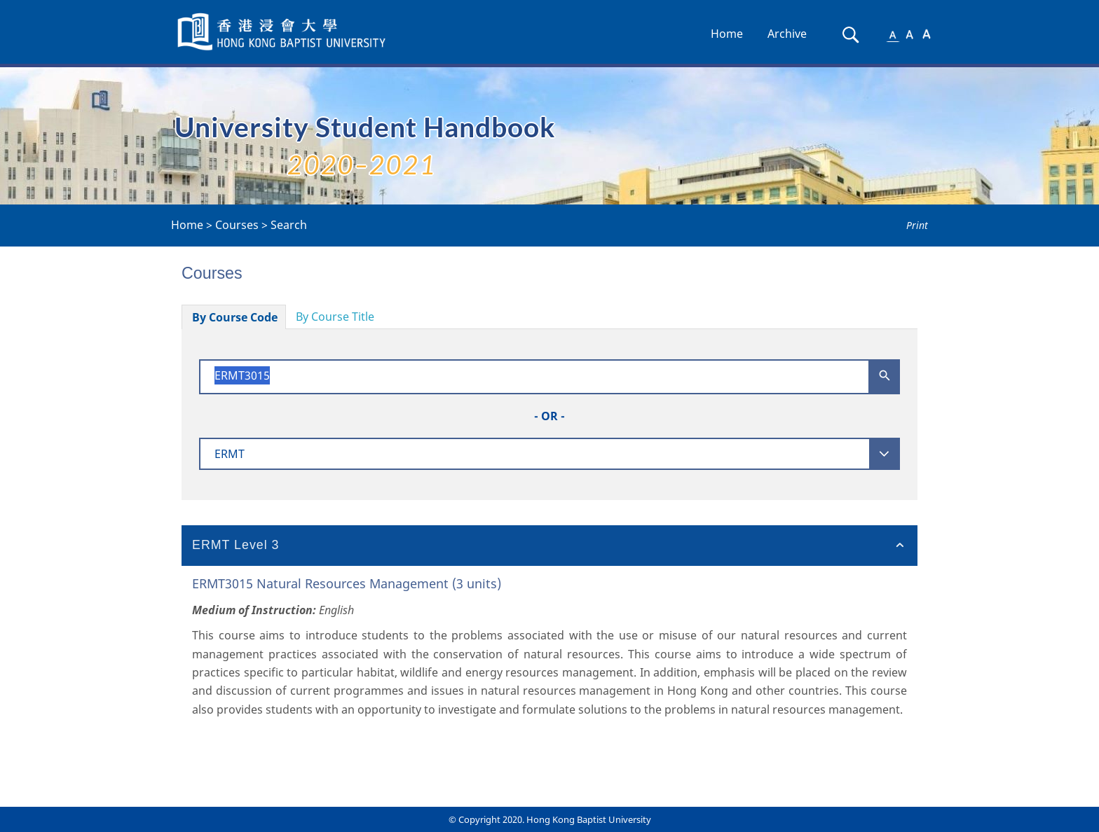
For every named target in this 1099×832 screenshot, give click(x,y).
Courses (237, 225)
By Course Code (235, 317)
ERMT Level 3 (236, 545)
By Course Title (335, 316)
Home (727, 33)
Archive (787, 33)
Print (917, 225)
